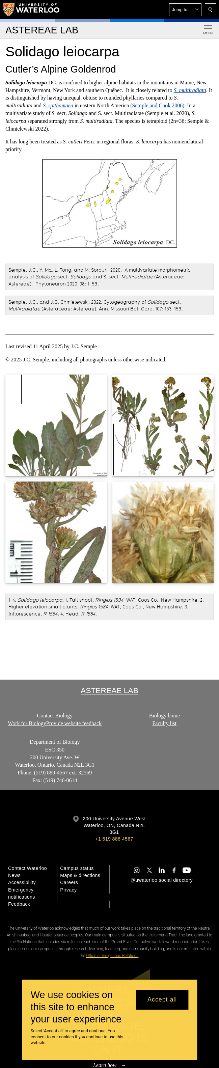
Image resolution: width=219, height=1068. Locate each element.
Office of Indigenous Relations (112, 955)
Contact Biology (55, 715)
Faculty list (164, 723)
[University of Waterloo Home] (31, 9)
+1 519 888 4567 (114, 839)
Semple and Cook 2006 (157, 105)
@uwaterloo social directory (162, 880)
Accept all (162, 999)
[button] (185, 10)
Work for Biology (27, 723)
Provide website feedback (74, 723)
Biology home (164, 715)
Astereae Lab (109, 690)
